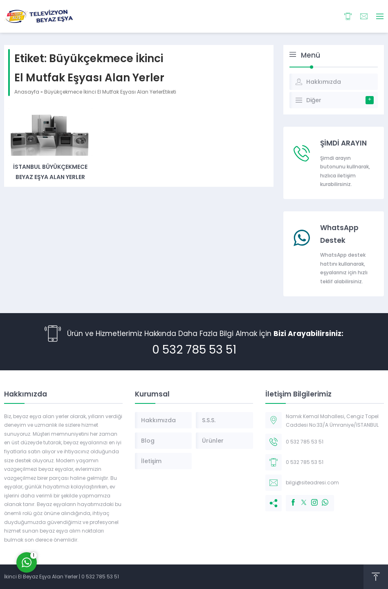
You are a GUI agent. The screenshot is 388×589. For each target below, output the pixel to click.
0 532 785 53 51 (194, 350)
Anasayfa (26, 91)
